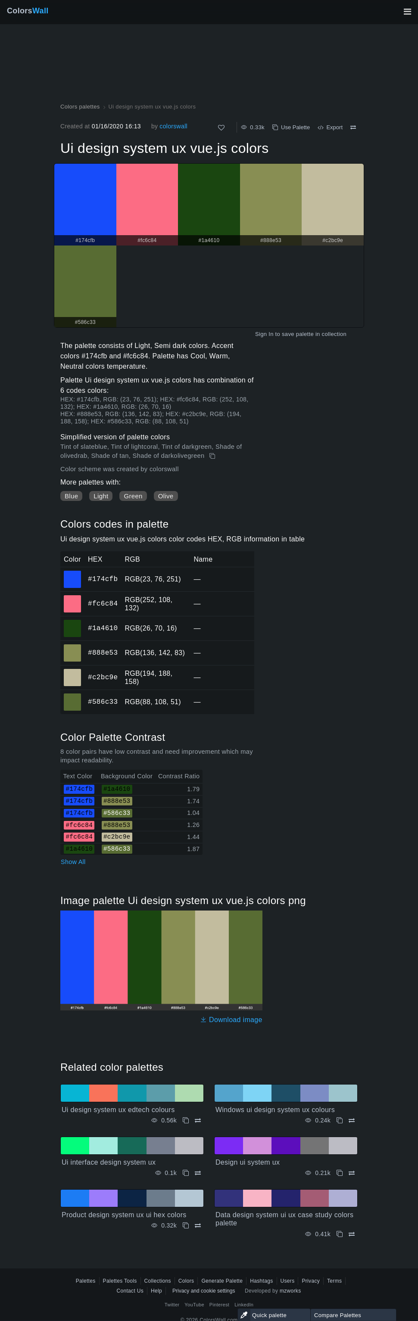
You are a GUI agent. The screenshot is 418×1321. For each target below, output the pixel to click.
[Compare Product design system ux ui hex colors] (197, 1225)
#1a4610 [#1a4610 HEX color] (72, 622)
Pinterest (219, 1304)
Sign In (264, 334)
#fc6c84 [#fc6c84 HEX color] (72, 597)
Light (101, 496)
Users (288, 1281)
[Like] (221, 128)
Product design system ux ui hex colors (124, 1214)
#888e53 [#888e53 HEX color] (72, 647)
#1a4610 (103, 628)
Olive (166, 496)
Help (156, 1291)
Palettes (86, 1281)
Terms (334, 1281)
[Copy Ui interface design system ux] (185, 1173)
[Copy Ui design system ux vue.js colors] (213, 456)
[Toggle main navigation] (407, 11)
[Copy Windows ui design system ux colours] (339, 1120)
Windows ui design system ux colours (275, 1109)
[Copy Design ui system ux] (339, 1173)
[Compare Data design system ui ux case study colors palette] (351, 1234)
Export (330, 127)
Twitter (172, 1304)
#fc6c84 (103, 603)
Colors (28, 10)
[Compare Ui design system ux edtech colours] (197, 1120)
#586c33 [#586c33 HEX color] (72, 696)
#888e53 (103, 652)
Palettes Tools (120, 1281)
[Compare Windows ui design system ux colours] (351, 1120)
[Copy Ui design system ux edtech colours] (185, 1120)
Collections (157, 1281)
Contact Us (129, 1291)
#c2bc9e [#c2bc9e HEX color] (72, 671)
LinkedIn (243, 1304)
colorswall (173, 126)
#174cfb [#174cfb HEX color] (72, 573)
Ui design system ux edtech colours (118, 1109)
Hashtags (261, 1281)
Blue (71, 496)
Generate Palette (222, 1281)
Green (133, 496)
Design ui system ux (247, 1162)
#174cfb (103, 579)
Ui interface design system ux (109, 1162)
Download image (231, 1019)
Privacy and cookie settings (203, 1291)
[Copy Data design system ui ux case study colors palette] (339, 1234)
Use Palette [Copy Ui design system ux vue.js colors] (291, 127)
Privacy (311, 1281)
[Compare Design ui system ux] (351, 1173)
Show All (73, 861)
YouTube (194, 1304)
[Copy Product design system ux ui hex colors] (185, 1225)
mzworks (290, 1291)
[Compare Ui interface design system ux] (197, 1173)
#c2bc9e (103, 677)
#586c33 (103, 701)
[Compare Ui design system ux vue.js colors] (353, 127)
